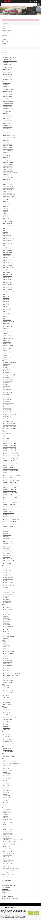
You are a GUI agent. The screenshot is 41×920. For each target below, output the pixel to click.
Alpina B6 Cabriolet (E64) (16, 104)
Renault (3, 667)
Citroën (3, 330)
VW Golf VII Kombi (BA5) (16, 837)
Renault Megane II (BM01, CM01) (17, 674)
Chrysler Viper (16, 325)
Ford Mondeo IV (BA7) (16, 373)
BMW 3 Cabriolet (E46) (16, 265)
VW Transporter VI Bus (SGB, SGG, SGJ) (17, 849)
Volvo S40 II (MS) (16, 784)
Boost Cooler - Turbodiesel (7, 877)
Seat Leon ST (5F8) (16, 721)
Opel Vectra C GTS (16, 589)
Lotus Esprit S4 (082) (16, 434)
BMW (3, 226)
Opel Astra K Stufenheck (16, 584)
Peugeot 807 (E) (16, 625)
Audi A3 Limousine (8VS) (16, 168)
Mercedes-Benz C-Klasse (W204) (17, 472)
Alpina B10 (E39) (16, 98)
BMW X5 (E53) (16, 282)
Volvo (3, 766)
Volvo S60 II (15, 785)
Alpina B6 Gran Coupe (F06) (16, 106)
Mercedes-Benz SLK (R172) (16, 494)
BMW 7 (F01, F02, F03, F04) (16, 278)
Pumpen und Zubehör (6, 882)
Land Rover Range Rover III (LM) (17, 424)
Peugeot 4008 (16, 622)
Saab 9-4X (15, 694)
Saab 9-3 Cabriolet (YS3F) (16, 693)
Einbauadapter (5, 888)
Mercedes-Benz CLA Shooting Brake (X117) (17, 477)
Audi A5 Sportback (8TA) (16, 178)
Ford (3, 360)
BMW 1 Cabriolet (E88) (16, 260)
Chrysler (3, 318)
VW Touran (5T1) (16, 848)
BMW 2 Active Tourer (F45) (16, 261)
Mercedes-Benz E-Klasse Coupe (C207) (17, 483)
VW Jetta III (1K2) (16, 838)
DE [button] (30, 1)
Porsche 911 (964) (16, 649)
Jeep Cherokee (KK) (16, 411)
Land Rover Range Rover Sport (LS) (17, 425)
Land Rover (4, 419)
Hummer (3, 387)
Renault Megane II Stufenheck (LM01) (17, 675)
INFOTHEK (4, 43)
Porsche (3, 639)
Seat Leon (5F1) (16, 720)
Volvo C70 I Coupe (16, 783)
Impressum (4, 39)
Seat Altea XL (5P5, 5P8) (16, 715)
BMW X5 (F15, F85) (16, 283)
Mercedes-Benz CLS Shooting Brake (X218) (17, 481)
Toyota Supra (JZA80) (16, 763)
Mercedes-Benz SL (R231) (16, 492)
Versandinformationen (6, 32)
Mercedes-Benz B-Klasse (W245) (17, 471)
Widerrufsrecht (5, 41)
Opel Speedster (16, 588)
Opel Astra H (16, 579)
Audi (3, 130)
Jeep (3, 406)
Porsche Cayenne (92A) (16, 655)
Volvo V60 (15, 789)
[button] (34, 1)
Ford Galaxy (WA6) (16, 372)
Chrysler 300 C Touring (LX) (16, 323)
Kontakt (3, 26)
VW (2, 807)
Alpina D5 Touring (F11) (16, 111)
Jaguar (3, 396)
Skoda (3, 731)
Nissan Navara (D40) (16, 557)
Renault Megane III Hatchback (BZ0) (17, 676)
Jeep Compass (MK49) (16, 412)
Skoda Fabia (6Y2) (16, 737)
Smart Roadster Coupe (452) (16, 750)
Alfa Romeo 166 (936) (16, 65)
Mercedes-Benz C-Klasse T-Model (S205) (17, 476)
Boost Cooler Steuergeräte (7, 896)
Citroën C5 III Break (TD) (16, 345)
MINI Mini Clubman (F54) (16, 540)
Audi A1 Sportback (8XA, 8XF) (17, 164)
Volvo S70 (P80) (16, 786)
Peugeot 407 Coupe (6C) (16, 623)
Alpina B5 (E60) (16, 103)
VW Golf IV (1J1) (16, 833)
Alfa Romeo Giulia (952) (16, 67)
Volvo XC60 (15, 791)
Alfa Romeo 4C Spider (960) (16, 66)
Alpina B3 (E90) (16, 99)
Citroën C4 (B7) (16, 341)
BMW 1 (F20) (15, 259)
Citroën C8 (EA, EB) (16, 346)
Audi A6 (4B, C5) (16, 179)
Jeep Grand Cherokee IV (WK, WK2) (17, 413)
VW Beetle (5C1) (16, 830)
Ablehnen (30, 912)
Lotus (3, 430)
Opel (3, 565)
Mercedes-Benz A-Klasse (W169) (17, 470)
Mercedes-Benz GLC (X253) (16, 487)
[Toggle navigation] (1, 0)
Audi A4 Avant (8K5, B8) (16, 175)
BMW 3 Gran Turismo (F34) (16, 267)
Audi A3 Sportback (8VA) (16, 169)
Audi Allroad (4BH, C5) (16, 186)
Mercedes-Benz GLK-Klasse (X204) (17, 488)
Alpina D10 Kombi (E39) (16, 109)
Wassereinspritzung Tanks (7, 883)
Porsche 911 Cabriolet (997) (16, 653)
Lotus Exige (15, 435)
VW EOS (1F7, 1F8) (16, 832)
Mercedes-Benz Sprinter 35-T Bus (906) (17, 495)
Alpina (3, 81)
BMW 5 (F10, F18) (16, 272)
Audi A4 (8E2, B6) (16, 170)
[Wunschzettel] (36, 1)
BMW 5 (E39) (16, 271)
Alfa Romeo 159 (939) (16, 64)
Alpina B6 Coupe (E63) (16, 105)
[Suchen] (19, 4)
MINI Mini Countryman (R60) (17, 541)
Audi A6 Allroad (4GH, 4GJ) (16, 181)
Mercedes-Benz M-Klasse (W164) (17, 489)
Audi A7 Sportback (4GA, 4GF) (17, 184)
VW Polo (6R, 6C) (16, 842)
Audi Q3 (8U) (16, 187)
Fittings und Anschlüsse (6, 890)
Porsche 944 (15, 654)
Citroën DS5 (15, 348)
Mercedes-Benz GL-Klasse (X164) (17, 486)
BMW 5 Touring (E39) (16, 273)
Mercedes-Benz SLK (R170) (16, 493)
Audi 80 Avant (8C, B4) (16, 163)
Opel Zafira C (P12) (16, 590)
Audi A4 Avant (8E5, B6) (16, 174)
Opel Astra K (16, 583)
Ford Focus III (16, 371)
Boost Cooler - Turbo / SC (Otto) (8, 876)
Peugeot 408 (15, 624)
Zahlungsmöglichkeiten (6, 30)
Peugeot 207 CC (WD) (16, 617)
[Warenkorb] (39, 1)
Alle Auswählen (36, 912)
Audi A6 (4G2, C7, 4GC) (16, 180)
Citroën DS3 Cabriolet (16, 347)
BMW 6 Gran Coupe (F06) (16, 277)
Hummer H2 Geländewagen (16, 391)
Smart (3, 746)
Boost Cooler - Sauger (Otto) (7, 874)
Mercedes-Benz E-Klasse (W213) (17, 482)
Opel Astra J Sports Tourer (16, 582)
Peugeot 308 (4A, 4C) (16, 619)
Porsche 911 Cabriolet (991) (16, 652)
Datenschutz (4, 34)
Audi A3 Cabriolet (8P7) (16, 167)
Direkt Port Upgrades (6, 887)
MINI (3, 528)
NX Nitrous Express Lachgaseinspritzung (10, 898)
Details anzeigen (12, 917)
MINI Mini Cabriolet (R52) (16, 539)
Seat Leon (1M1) (16, 719)
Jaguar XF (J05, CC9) (16, 400)
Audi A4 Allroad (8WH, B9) (16, 173)
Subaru (3, 753)
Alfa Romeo (4, 52)
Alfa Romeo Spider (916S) (16, 70)
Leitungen (4, 892)
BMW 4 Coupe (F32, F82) (16, 270)
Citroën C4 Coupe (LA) (16, 342)
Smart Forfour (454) (16, 749)
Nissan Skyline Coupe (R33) (16, 558)
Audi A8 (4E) (15, 185)
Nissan (3, 551)
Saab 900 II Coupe (16, 697)
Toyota (3, 758)
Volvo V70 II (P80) (16, 790)
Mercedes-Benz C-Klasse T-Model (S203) (17, 475)
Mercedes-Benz (5, 440)
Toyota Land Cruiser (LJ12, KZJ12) (17, 762)
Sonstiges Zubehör (5, 894)
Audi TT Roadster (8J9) (16, 192)
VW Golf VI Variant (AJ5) (16, 836)
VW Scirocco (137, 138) (16, 843)
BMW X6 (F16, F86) (16, 284)
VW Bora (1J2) (16, 831)
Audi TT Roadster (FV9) (16, 193)
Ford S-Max (15, 377)
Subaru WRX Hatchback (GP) (16, 755)
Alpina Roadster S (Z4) (16, 112)
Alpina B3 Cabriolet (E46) (16, 100)
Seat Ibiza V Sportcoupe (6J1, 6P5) (17, 718)
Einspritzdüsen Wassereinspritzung (9, 885)
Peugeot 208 (15, 618)
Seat (3, 705)
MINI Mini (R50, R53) (16, 538)
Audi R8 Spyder (16, 190)
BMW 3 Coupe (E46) (16, 266)
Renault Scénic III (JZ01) (16, 677)
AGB (3, 37)
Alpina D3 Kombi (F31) (16, 110)
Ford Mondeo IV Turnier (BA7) (17, 374)
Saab (3, 683)
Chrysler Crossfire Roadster (16, 324)
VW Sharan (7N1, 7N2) (16, 844)
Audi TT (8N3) (16, 191)
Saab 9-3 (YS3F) (16, 692)
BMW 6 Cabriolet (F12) (16, 276)
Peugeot (3, 604)
